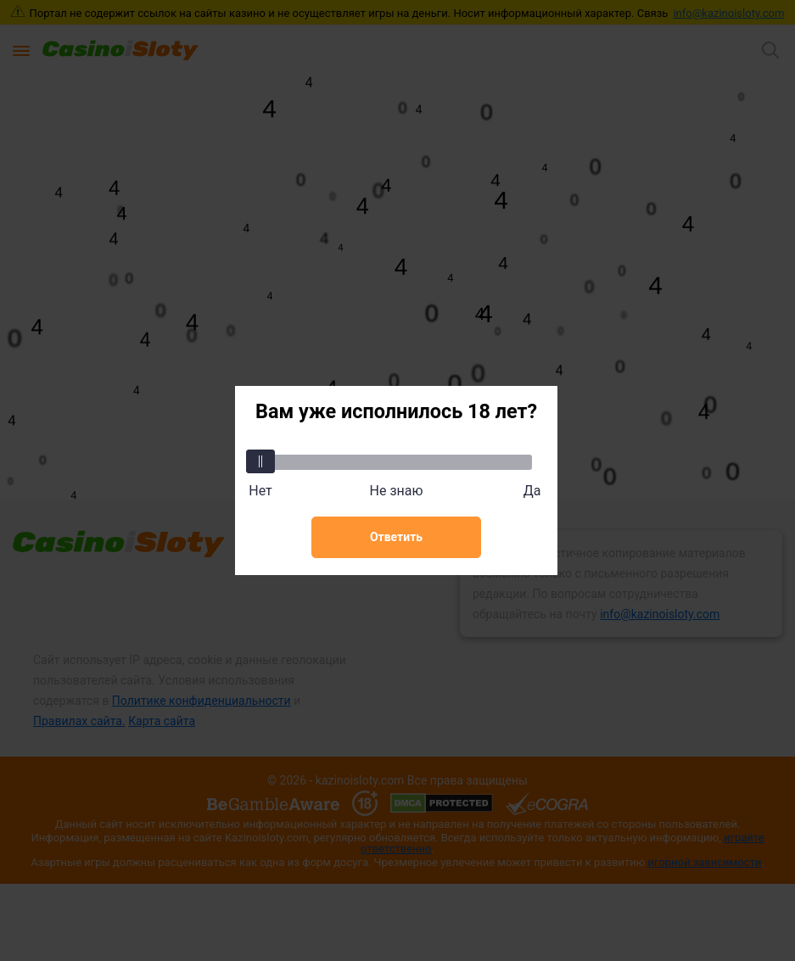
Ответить (396, 537)
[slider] (260, 461)
